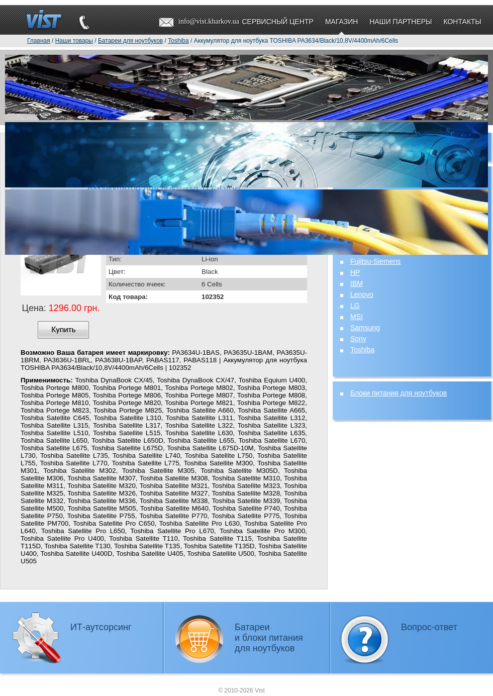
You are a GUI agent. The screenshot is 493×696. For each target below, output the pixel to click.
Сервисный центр (277, 22)
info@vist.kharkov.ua (208, 21)
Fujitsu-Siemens (375, 261)
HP (355, 272)
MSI (356, 317)
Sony (358, 339)
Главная (38, 40)
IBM (356, 283)
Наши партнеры (400, 22)
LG (355, 306)
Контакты (462, 22)
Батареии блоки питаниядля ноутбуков (269, 637)
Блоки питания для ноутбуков (398, 393)
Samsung (365, 328)
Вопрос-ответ (429, 627)
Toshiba (362, 350)
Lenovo (361, 294)
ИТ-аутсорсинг (101, 627)
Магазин (341, 22)
